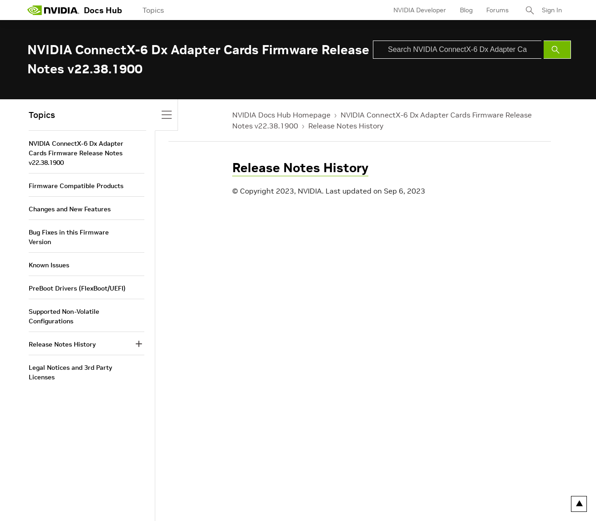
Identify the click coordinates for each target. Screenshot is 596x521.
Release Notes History (345, 125)
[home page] (53, 10)
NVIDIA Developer (419, 10)
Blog (466, 10)
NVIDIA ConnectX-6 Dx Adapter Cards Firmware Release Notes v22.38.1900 (76, 153)
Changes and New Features (70, 209)
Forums (497, 10)
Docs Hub (103, 10)
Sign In (552, 10)
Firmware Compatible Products (76, 186)
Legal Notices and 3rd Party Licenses (70, 372)
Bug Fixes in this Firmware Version (69, 237)
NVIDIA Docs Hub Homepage (281, 114)
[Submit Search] (557, 50)
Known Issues (49, 265)
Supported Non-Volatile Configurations (64, 316)
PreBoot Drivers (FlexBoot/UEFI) (77, 288)
